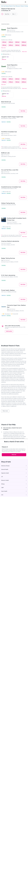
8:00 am (24, 82)
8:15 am (4, 42)
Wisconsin (18, 6)
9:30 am (11, 45)
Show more (24, 51)
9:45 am (17, 45)
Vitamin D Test (12, 6)
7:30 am (11, 82)
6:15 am (4, 79)
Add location (9, 331)
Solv (2, 6)
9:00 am (24, 42)
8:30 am (11, 42)
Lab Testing (6, 6)
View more (3, 47)
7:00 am (24, 79)
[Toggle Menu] (24, 2)
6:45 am (17, 79)
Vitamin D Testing (24, 6)
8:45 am (17, 42)
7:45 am (17, 82)
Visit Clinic (22, 111)
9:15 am (4, 45)
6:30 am (11, 79)
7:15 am (4, 82)
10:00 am (24, 45)
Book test (14, 454)
